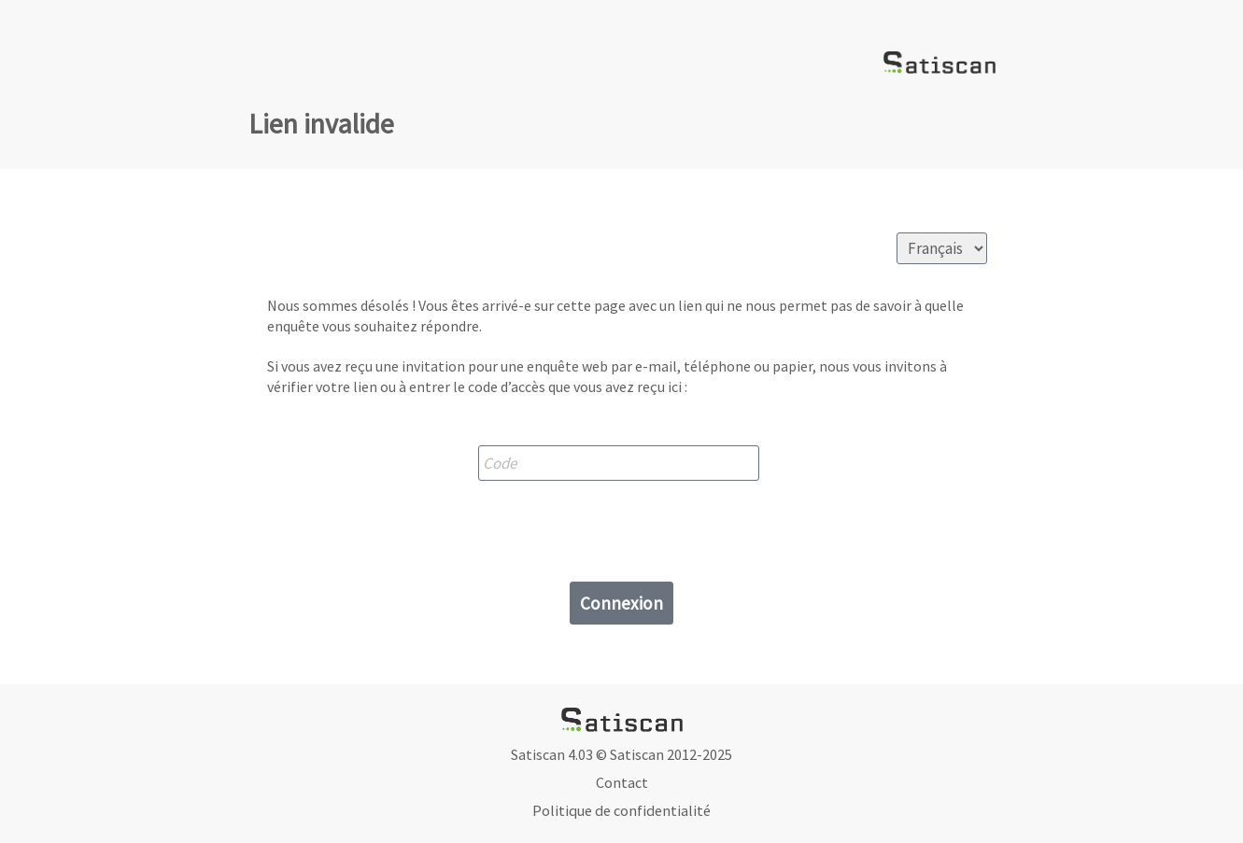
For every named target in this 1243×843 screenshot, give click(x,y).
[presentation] (622, 526)
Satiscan (637, 754)
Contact (622, 782)
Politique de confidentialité (621, 810)
